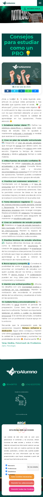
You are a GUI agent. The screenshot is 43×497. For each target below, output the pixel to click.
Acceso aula (32, 8)
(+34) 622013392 (31, 384)
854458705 (10, 384)
